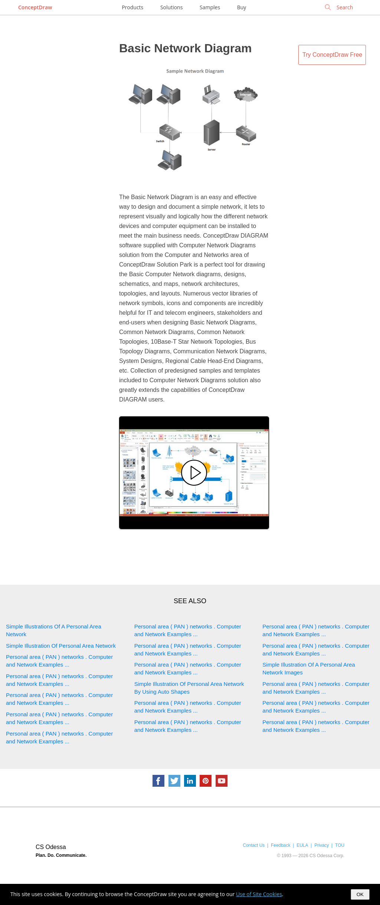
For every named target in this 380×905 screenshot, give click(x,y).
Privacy (321, 845)
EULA (302, 845)
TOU (339, 845)
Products (132, 7)
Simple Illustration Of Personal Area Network (61, 646)
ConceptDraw (35, 7)
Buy (241, 7)
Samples (210, 7)
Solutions (171, 7)
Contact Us (254, 845)
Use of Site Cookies (259, 894)
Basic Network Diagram (185, 48)
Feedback (280, 845)
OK (360, 894)
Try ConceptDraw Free (332, 55)
